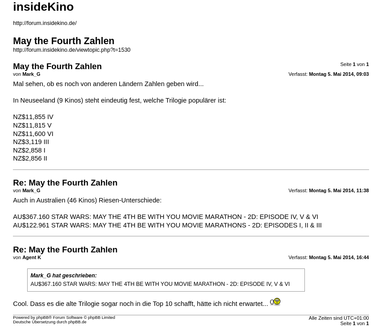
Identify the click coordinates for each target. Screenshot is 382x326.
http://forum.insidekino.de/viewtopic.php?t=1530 (71, 50)
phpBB (42, 317)
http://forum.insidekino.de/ (45, 23)
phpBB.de (77, 322)
